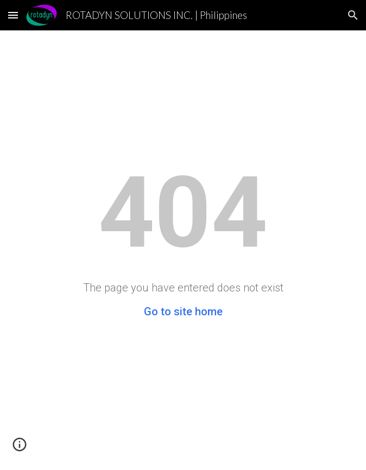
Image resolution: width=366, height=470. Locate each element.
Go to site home (183, 311)
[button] (13, 15)
